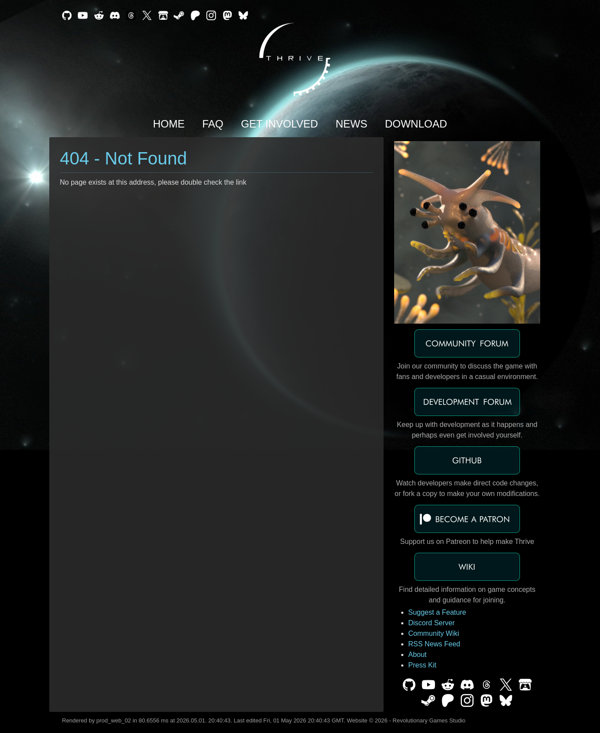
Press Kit (422, 665)
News (351, 124)
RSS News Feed (434, 644)
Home (169, 124)
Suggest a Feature (437, 612)
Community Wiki (433, 633)
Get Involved (279, 124)
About (417, 654)
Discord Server (431, 623)
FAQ (212, 124)
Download (416, 124)
